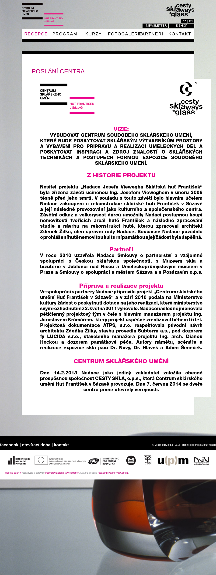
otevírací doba (36, 445)
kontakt (61, 445)
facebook (9, 445)
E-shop (181, 25)
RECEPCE (36, 34)
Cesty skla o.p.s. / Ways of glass (42, 14)
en (191, 21)
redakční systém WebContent (113, 473)
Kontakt (179, 34)
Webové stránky (13, 473)
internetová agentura (62, 473)
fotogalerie (125, 34)
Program (64, 34)
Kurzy (93, 34)
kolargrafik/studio (207, 445)
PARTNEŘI (151, 34)
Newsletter (156, 25)
